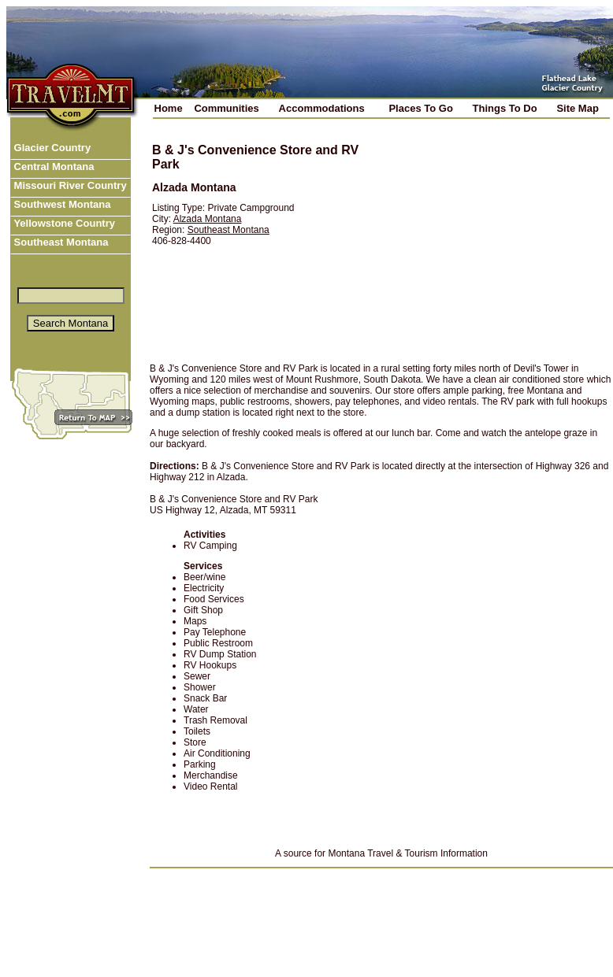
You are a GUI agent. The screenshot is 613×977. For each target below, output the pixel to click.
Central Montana (52, 166)
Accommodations (322, 108)
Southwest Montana (60, 204)
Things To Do (505, 108)
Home (168, 108)
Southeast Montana (60, 242)
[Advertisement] (489, 241)
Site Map (577, 108)
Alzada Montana (207, 218)
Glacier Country (51, 148)
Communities (226, 108)
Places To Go (420, 108)
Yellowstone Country (63, 223)
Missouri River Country (69, 185)
